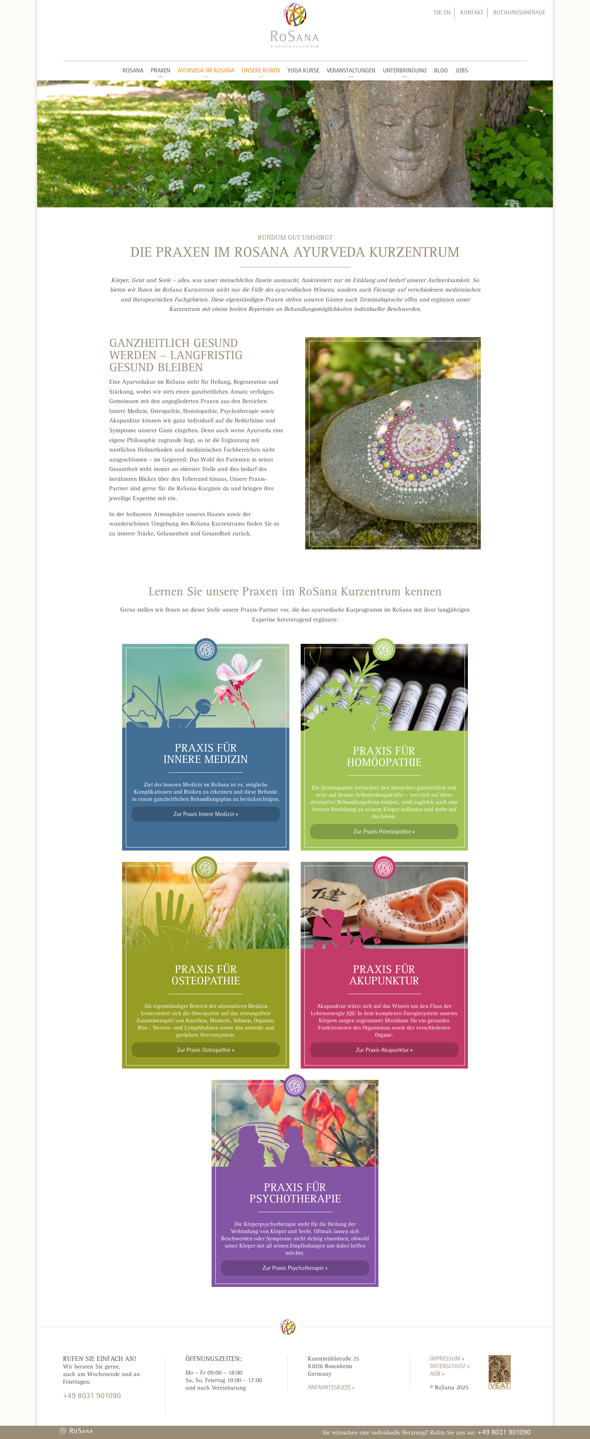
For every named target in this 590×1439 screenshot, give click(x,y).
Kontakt (471, 12)
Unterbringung (405, 70)
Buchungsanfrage (519, 12)
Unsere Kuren (261, 70)
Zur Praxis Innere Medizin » (206, 814)
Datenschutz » (449, 1366)
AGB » (437, 1373)
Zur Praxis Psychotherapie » (295, 1267)
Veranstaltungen (351, 70)
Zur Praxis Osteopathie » (205, 1049)
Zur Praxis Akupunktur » (384, 1049)
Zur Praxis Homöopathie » (384, 831)
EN (447, 12)
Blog (441, 70)
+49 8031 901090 (504, 1431)
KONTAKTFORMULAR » (90, 1409)
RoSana (132, 70)
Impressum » (447, 1358)
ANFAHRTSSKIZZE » (331, 1387)
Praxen (160, 70)
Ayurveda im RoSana (206, 70)
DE (438, 12)
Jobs (461, 70)
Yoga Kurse (303, 70)
